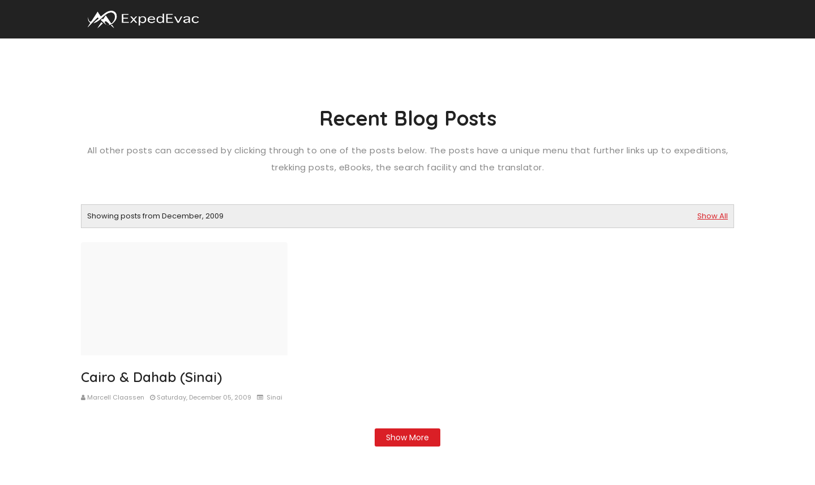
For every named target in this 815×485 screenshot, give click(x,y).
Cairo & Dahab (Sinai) (151, 376)
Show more (407, 437)
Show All (712, 216)
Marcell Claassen (115, 397)
